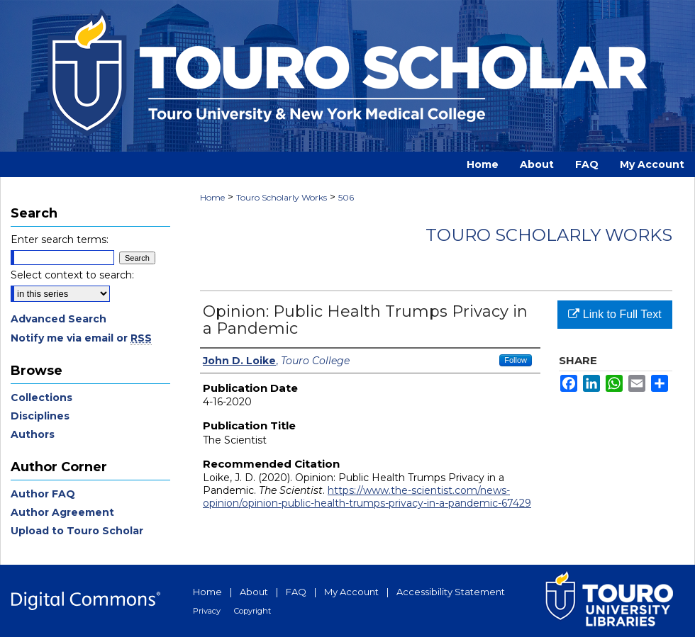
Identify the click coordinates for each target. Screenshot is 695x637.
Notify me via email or (81, 338)
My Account (351, 591)
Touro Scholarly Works (281, 197)
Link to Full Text (614, 314)
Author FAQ (43, 493)
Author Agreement (62, 512)
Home (212, 197)
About (254, 591)
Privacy (207, 611)
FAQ (296, 591)
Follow (515, 360)
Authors (33, 434)
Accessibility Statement (450, 591)
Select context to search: (72, 275)
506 (346, 197)
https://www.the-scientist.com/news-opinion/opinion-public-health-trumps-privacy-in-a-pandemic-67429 (367, 496)
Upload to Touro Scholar (77, 530)
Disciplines (40, 416)
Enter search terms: (60, 239)
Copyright (252, 611)
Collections (41, 397)
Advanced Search (58, 318)
